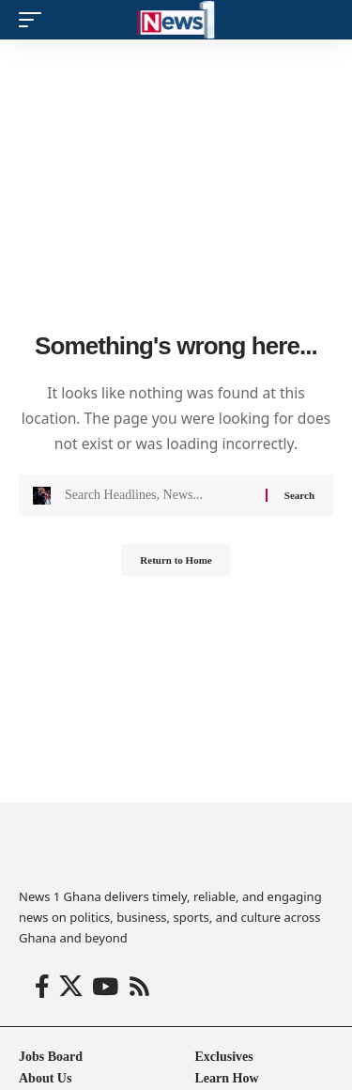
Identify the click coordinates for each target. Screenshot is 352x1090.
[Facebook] (42, 987)
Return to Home (175, 560)
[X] (70, 987)
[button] (35, 19)
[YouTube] (105, 987)
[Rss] (139, 987)
